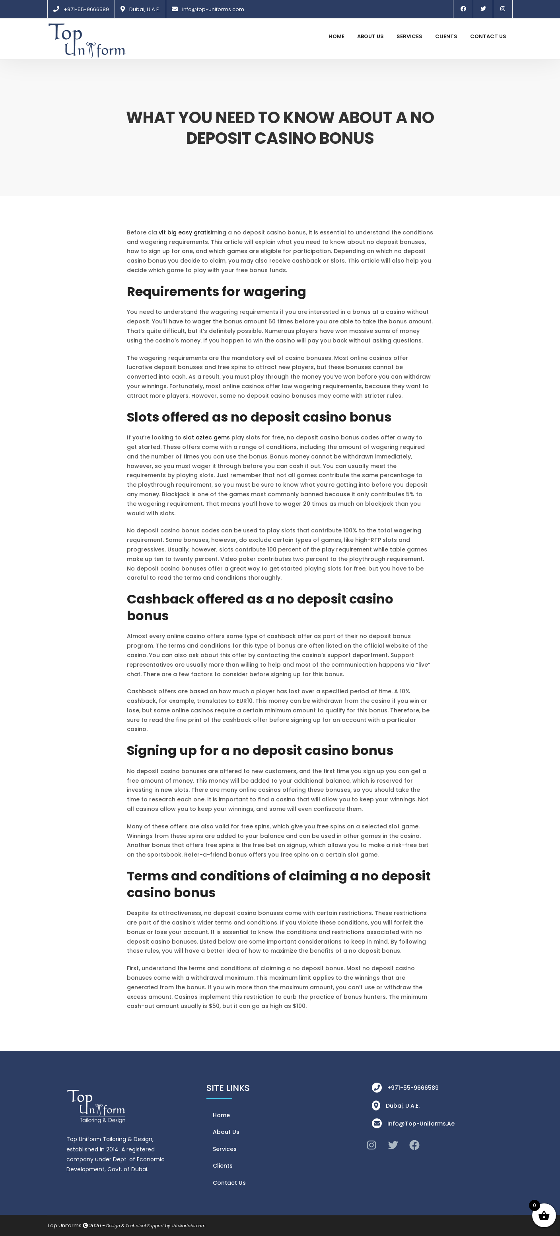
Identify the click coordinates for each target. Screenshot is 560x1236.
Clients (446, 36)
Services (409, 36)
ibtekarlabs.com (189, 1226)
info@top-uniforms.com (213, 9)
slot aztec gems (206, 437)
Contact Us (488, 36)
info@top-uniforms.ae (421, 1124)
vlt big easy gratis (185, 232)
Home (336, 36)
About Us (370, 36)
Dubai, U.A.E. (144, 9)
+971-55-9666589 (86, 9)
